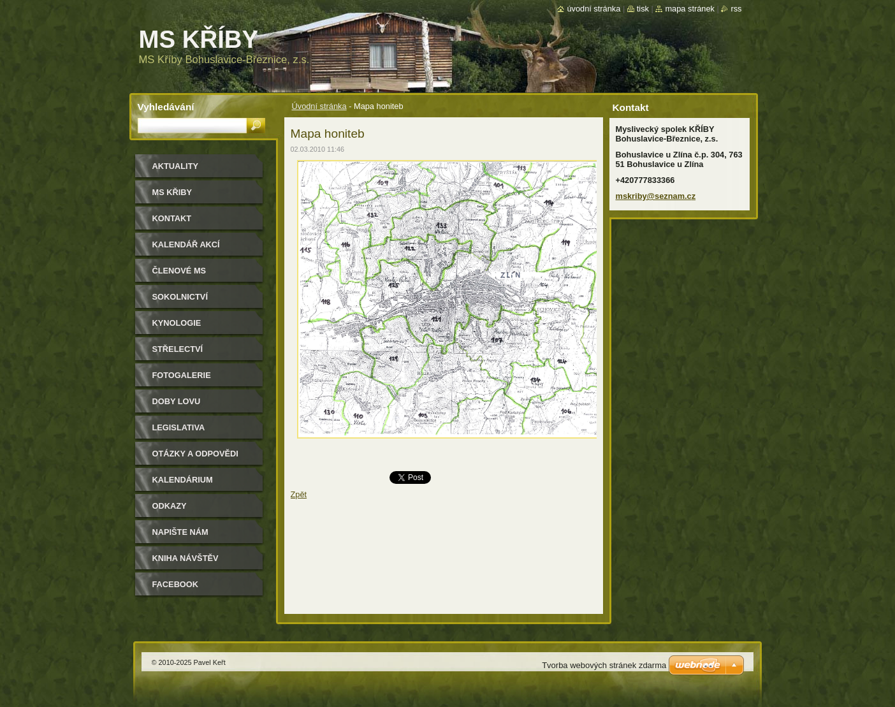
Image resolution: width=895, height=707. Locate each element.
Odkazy (169, 506)
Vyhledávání (166, 106)
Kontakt (172, 218)
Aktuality (175, 166)
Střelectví (177, 349)
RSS (736, 8)
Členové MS (179, 270)
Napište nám (180, 532)
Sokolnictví (180, 297)
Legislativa (178, 427)
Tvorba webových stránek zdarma (604, 665)
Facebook (175, 584)
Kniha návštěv (185, 558)
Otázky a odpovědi (195, 453)
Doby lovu (176, 401)
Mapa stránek (690, 8)
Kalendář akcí (186, 244)
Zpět (299, 494)
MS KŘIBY (172, 192)
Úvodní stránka (319, 106)
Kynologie (176, 323)
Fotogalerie (181, 375)
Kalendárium (182, 480)
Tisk (643, 8)
